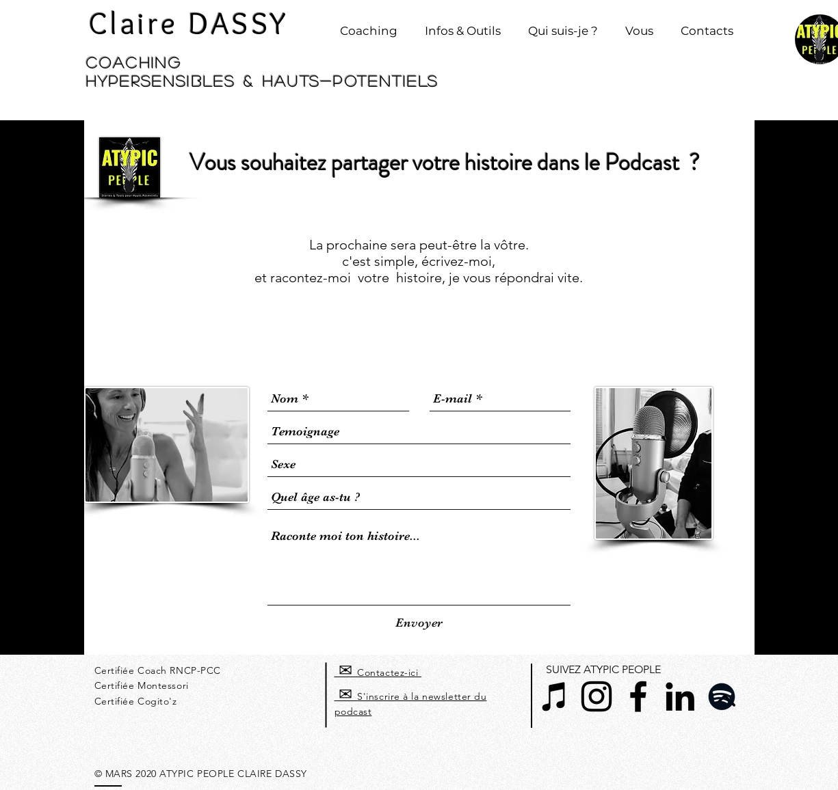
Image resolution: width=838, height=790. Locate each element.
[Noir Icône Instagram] (596, 696)
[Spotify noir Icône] (721, 696)
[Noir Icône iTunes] (554, 696)
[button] (368, 24)
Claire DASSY (189, 23)
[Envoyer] (419, 622)
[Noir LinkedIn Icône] (679, 696)
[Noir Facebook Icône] (638, 696)
